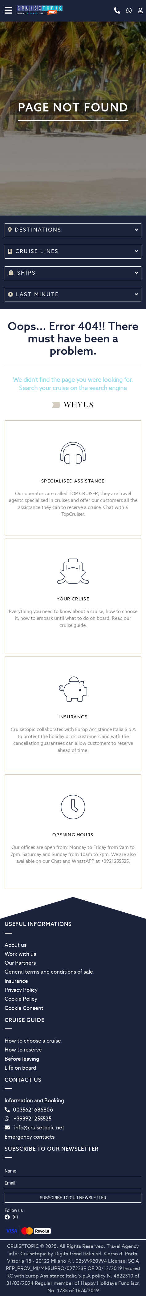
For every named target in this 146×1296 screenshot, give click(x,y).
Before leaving (22, 1059)
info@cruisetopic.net (34, 1127)
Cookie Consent (24, 1008)
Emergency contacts (30, 1136)
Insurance (16, 981)
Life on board (20, 1067)
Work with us (20, 954)
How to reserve (23, 1049)
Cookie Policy (21, 998)
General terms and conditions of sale (49, 971)
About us (15, 945)
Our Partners (20, 962)
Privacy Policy (21, 990)
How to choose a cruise (33, 1040)
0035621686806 (29, 1109)
